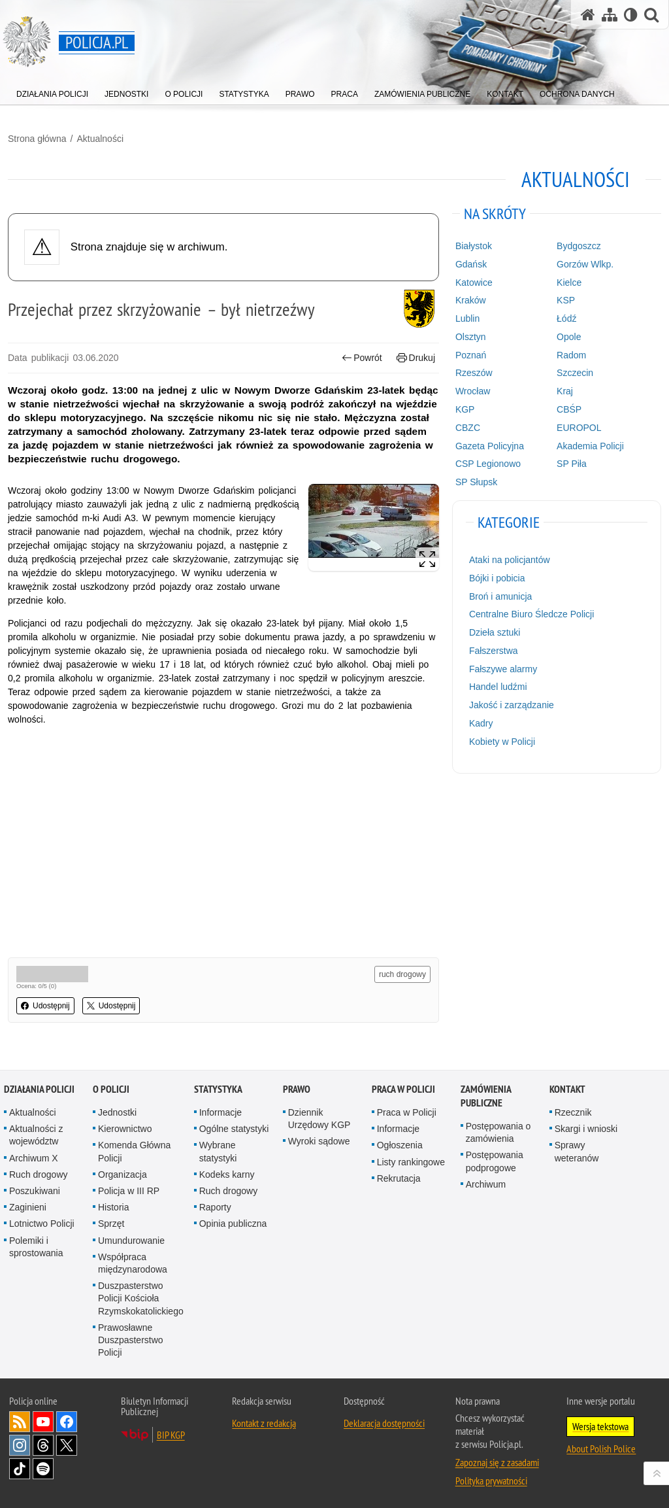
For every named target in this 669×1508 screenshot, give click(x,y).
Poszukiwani (34, 1191)
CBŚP (569, 409)
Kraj (565, 391)
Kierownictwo (125, 1128)
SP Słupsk (476, 482)
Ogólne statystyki (234, 1128)
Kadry (481, 723)
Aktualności (99, 138)
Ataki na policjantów (509, 560)
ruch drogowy (402, 974)
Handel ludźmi (498, 686)
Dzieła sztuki (495, 632)
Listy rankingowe (411, 1162)
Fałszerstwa (493, 650)
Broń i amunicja (500, 596)
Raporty (215, 1207)
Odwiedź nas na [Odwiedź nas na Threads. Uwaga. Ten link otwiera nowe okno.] (43, 1445)
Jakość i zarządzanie (511, 705)
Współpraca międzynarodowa (132, 1263)
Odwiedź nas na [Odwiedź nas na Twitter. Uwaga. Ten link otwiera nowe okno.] (66, 1445)
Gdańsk (471, 264)
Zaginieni (27, 1207)
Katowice (474, 282)
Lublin (467, 318)
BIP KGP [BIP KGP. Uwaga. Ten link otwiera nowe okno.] (171, 1434)
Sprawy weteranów (577, 1151)
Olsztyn (470, 337)
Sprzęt (111, 1223)
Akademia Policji (590, 446)
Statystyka (218, 1089)
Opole (569, 337)
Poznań (470, 355)
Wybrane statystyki (218, 1151)
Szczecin (575, 373)
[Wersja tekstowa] (631, 15)
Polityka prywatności (491, 1480)
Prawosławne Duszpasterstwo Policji (130, 1340)
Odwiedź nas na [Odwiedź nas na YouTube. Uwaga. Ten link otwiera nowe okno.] (43, 1421)
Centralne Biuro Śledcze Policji (531, 614)
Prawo (296, 1089)
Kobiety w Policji (502, 741)
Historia (113, 1207)
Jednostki (117, 1112)
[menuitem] (52, 91)
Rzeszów (474, 373)
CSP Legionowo (488, 463)
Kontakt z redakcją (264, 1423)
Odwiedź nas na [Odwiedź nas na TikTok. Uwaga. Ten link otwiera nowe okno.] (19, 1468)
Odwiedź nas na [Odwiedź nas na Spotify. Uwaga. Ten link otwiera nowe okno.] (43, 1468)
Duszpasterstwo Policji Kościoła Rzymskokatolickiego (141, 1298)
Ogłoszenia (400, 1145)
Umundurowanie (131, 1240)
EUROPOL (579, 427)
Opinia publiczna (233, 1223)
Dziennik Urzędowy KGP (319, 1118)
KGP (465, 409)
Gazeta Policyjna (489, 446)
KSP (566, 300)
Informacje (220, 1112)
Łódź (566, 318)
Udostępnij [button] (45, 1005)
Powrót (362, 358)
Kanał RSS (19, 1421)
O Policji (111, 1089)
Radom (571, 355)
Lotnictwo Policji (41, 1223)
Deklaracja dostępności (384, 1423)
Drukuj (416, 358)
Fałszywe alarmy (503, 669)
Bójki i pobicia (497, 578)
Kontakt (567, 1089)
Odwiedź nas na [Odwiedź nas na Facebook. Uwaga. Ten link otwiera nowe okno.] (66, 1421)
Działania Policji (39, 1089)
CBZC (467, 427)
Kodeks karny (227, 1174)
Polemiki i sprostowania (36, 1246)
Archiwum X (33, 1158)
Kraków (470, 300)
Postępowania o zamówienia (498, 1132)
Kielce (569, 282)
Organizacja (122, 1174)
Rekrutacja (399, 1178)
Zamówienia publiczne (486, 1096)
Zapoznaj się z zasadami (497, 1462)
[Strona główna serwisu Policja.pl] (588, 15)
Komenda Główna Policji (134, 1151)
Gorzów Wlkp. (585, 264)
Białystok (473, 246)
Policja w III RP (128, 1191)
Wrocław (472, 391)
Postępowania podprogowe (494, 1161)
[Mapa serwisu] (609, 15)
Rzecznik (573, 1112)
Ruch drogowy (38, 1174)
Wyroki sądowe (319, 1141)
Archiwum (486, 1184)
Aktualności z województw (36, 1134)
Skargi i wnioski (586, 1128)
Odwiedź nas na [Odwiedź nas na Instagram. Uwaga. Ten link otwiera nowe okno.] (19, 1445)
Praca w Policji (403, 1089)
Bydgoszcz (579, 246)
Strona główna (37, 138)
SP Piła (572, 463)
